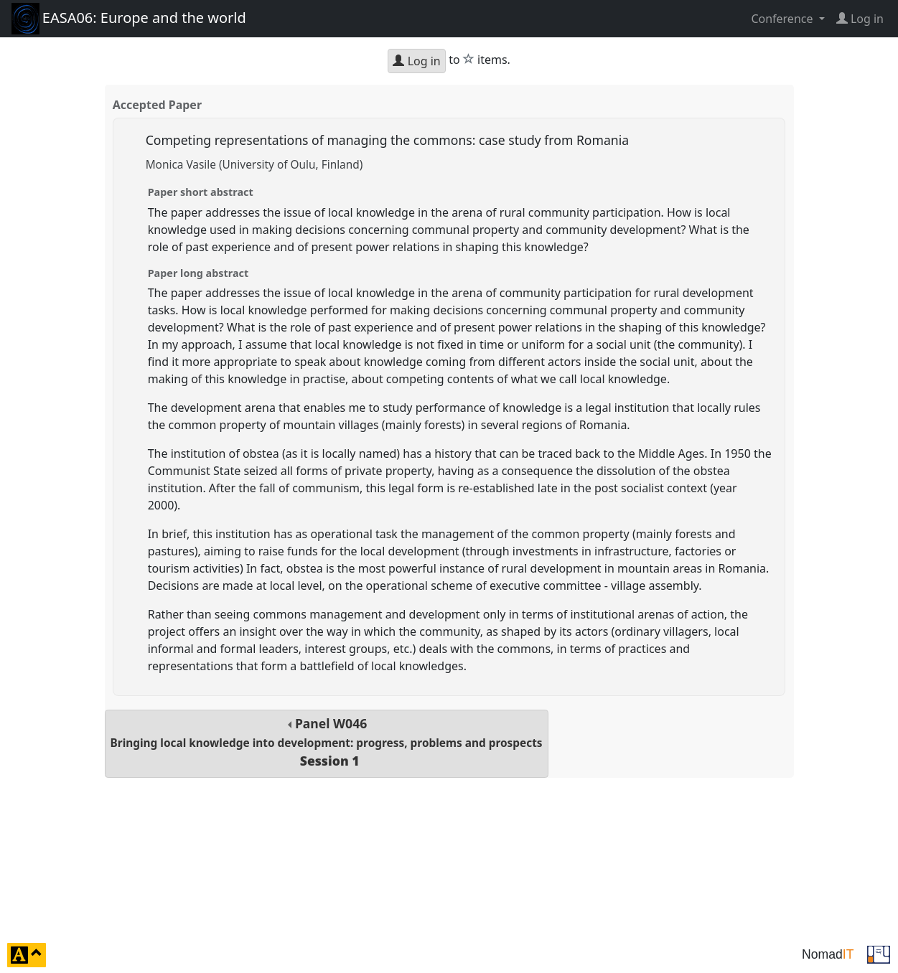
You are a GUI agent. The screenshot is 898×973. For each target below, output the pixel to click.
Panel (327, 742)
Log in (416, 61)
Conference (783, 19)
